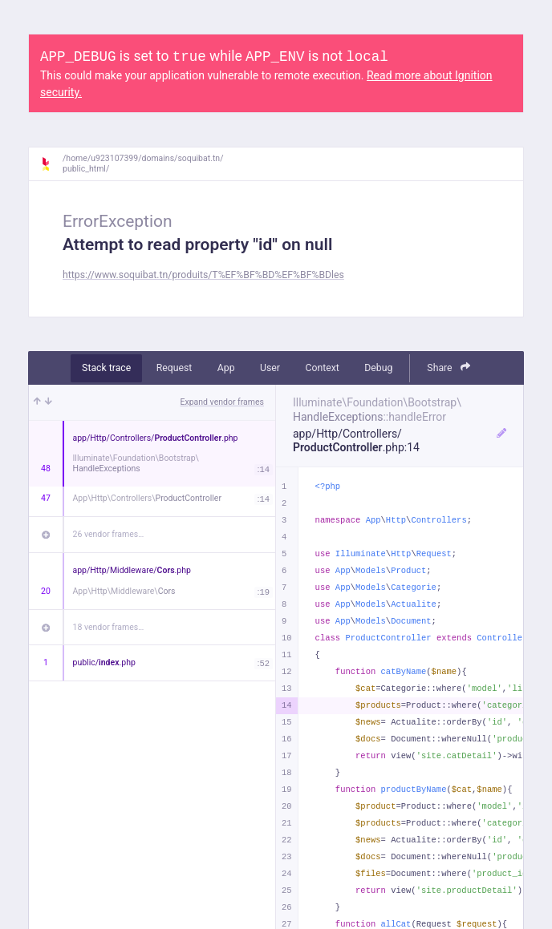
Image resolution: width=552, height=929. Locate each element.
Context (322, 368)
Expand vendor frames (222, 402)
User (270, 368)
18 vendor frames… (108, 627)
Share (448, 368)
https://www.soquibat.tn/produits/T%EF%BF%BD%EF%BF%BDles (203, 275)
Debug (378, 368)
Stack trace (106, 368)
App (226, 368)
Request (174, 368)
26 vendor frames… (108, 534)
